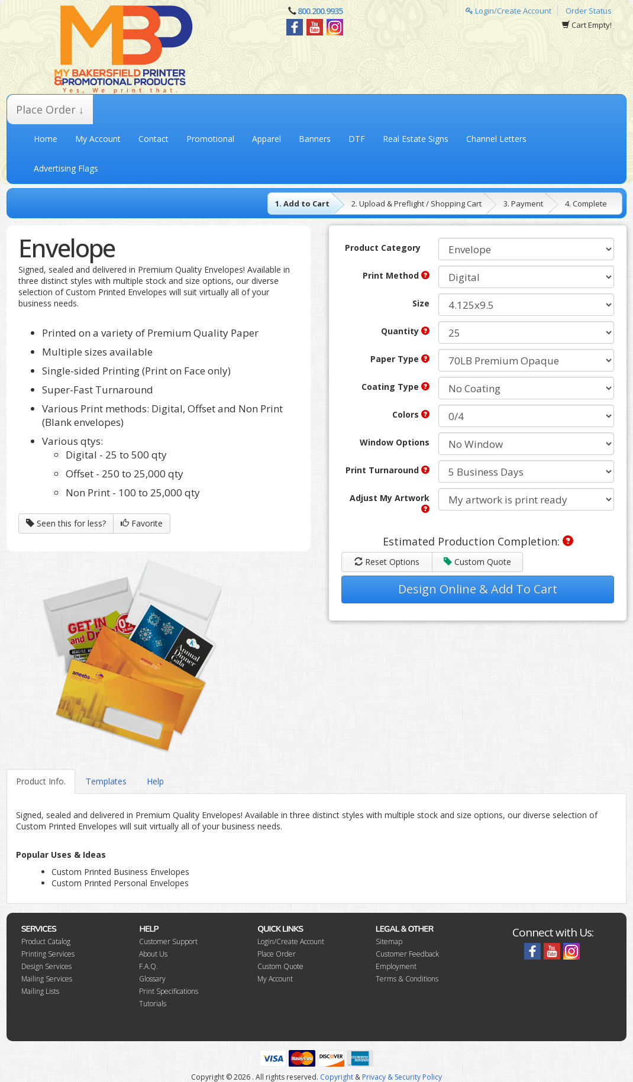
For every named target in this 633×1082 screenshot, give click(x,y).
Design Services (46, 966)
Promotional (210, 138)
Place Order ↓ (50, 109)
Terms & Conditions (407, 979)
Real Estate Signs (415, 138)
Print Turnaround (387, 470)
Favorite (142, 523)
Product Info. (41, 781)
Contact (153, 138)
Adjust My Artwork (389, 502)
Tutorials (152, 1004)
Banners (315, 138)
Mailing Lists (40, 991)
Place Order (276, 954)
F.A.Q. (148, 966)
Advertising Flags (66, 168)
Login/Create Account (508, 10)
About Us (153, 954)
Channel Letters (496, 138)
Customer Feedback (407, 954)
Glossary (152, 979)
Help (155, 781)
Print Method (396, 275)
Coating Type (395, 386)
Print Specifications (168, 991)
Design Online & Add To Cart (477, 589)
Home (45, 138)
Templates (106, 781)
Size (420, 303)
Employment (396, 966)
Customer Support (168, 941)
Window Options (394, 442)
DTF (356, 138)
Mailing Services (46, 979)
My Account (98, 138)
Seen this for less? (66, 523)
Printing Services (48, 954)
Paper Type (399, 358)
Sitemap (389, 941)
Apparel (266, 138)
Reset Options (386, 561)
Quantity (405, 331)
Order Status (589, 10)
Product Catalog (45, 941)
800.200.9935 (320, 11)
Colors (410, 414)
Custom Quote (477, 561)
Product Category (383, 247)
